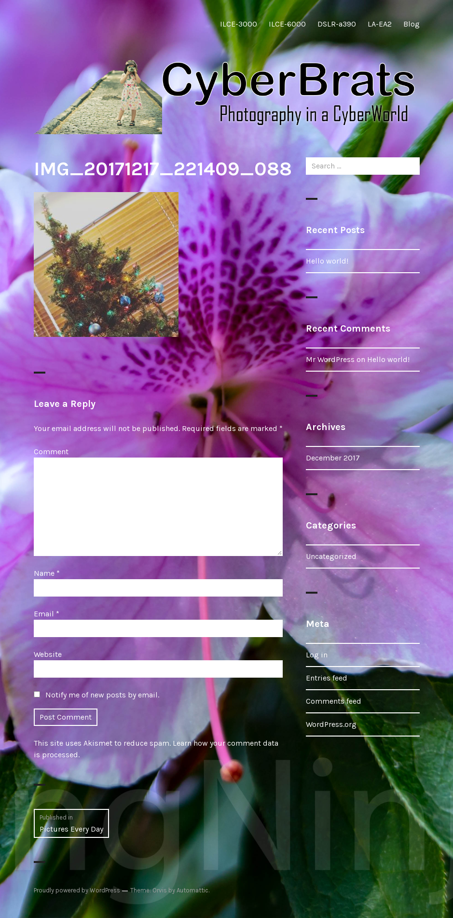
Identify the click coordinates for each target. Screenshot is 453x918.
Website (48, 654)
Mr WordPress (330, 359)
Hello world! (327, 260)
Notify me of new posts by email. (102, 694)
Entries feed (326, 677)
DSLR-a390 (336, 23)
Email (46, 613)
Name (47, 573)
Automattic (192, 890)
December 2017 (333, 457)
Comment (51, 451)
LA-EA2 (380, 23)
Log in (317, 654)
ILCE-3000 (238, 23)
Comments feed (333, 701)
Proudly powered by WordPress (77, 890)
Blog (411, 23)
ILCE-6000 (287, 23)
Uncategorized (331, 556)
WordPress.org (331, 724)
